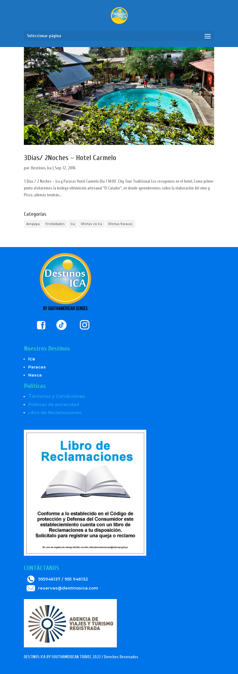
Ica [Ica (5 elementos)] (73, 224)
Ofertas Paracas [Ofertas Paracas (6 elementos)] (120, 224)
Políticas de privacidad (53, 404)
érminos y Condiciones (56, 396)
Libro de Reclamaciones (55, 412)
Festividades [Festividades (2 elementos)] (55, 224)
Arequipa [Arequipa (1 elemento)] (33, 224)
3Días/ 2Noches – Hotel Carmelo (70, 158)
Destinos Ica (41, 168)
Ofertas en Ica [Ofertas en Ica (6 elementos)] (91, 224)
